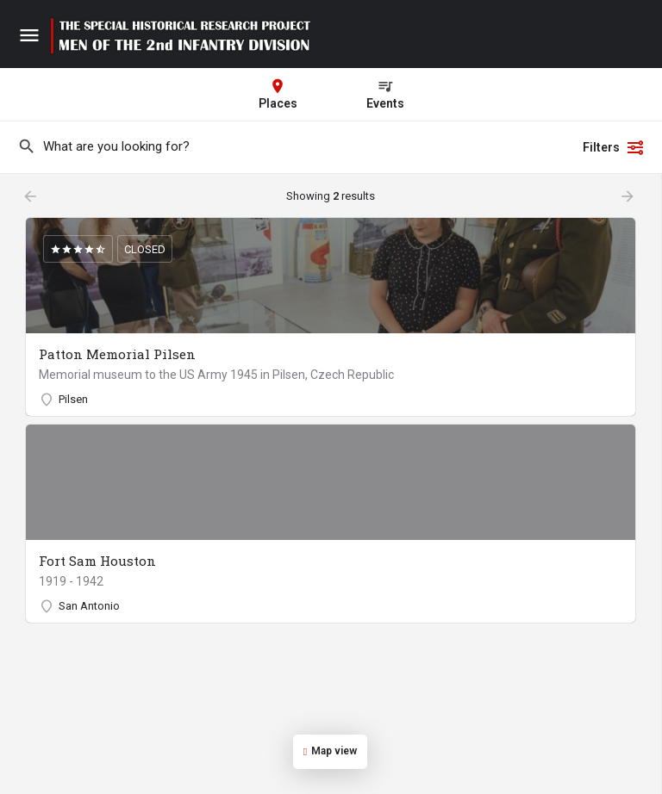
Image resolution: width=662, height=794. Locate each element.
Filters (614, 147)
